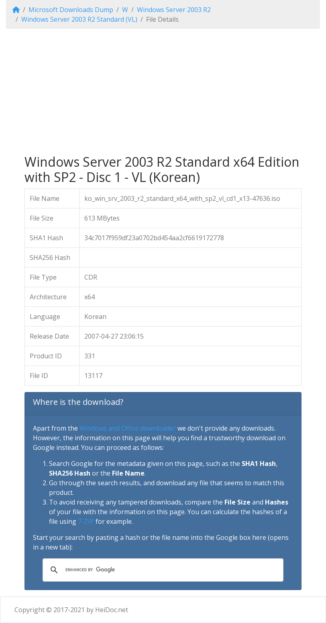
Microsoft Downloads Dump (71, 9)
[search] (161, 570)
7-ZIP (86, 521)
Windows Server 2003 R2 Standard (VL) (79, 19)
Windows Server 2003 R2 (174, 9)
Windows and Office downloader (127, 428)
